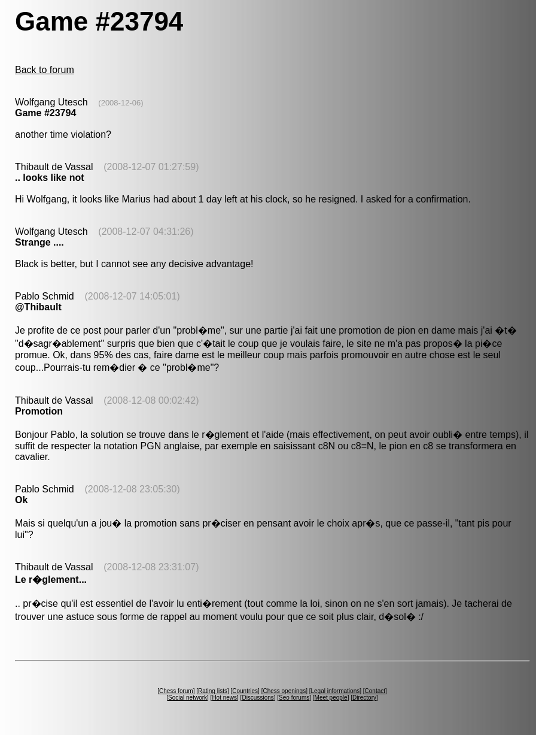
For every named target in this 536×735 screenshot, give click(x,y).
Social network (187, 697)
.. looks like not (49, 178)
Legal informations (335, 691)
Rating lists (212, 691)
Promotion (39, 411)
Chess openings (284, 691)
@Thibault (38, 307)
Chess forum (176, 691)
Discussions (257, 697)
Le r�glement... (51, 579)
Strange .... (39, 242)
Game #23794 (45, 113)
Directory (364, 697)
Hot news (224, 697)
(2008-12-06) (120, 102)
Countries (245, 691)
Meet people (331, 697)
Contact (375, 691)
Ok (21, 500)
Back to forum (44, 70)
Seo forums (294, 697)
